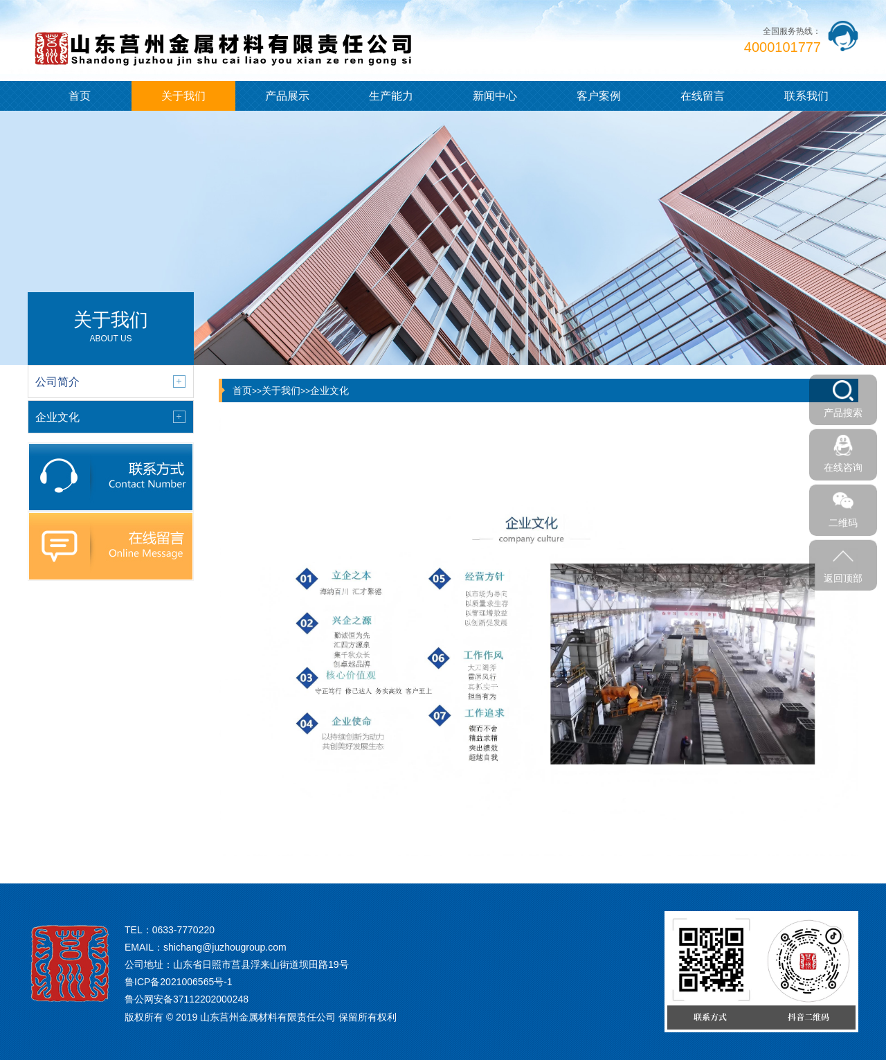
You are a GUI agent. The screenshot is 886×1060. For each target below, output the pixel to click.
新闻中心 (495, 96)
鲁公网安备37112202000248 (186, 999)
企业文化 (329, 390)
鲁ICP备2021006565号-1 (179, 981)
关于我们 (183, 96)
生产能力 (391, 96)
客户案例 (599, 96)
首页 (80, 96)
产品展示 (287, 96)
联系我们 (806, 96)
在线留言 (702, 96)
